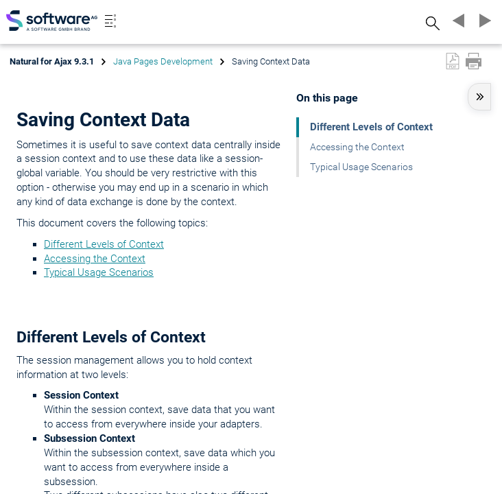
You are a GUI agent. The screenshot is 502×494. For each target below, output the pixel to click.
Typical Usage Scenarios (99, 272)
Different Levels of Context (104, 244)
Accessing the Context (94, 258)
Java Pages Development (163, 61)
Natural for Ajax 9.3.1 (52, 61)
